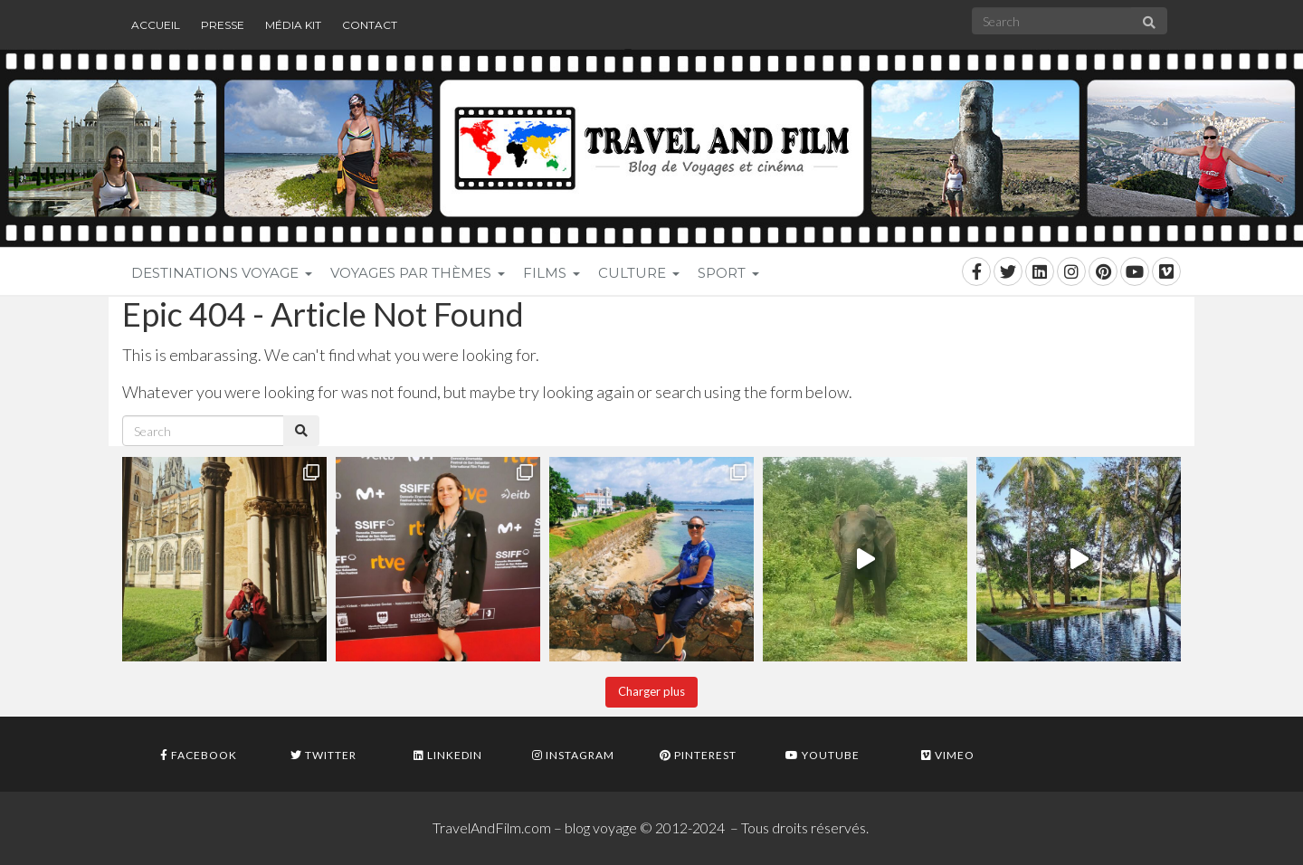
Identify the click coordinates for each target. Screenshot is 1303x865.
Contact (369, 25)
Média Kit (293, 25)
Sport (728, 272)
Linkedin (448, 755)
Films (551, 272)
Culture (639, 272)
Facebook (198, 755)
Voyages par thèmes (417, 272)
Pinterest (698, 755)
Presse (222, 25)
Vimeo (948, 755)
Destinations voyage (221, 272)
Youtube (822, 755)
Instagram (573, 755)
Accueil (155, 25)
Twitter (323, 755)
